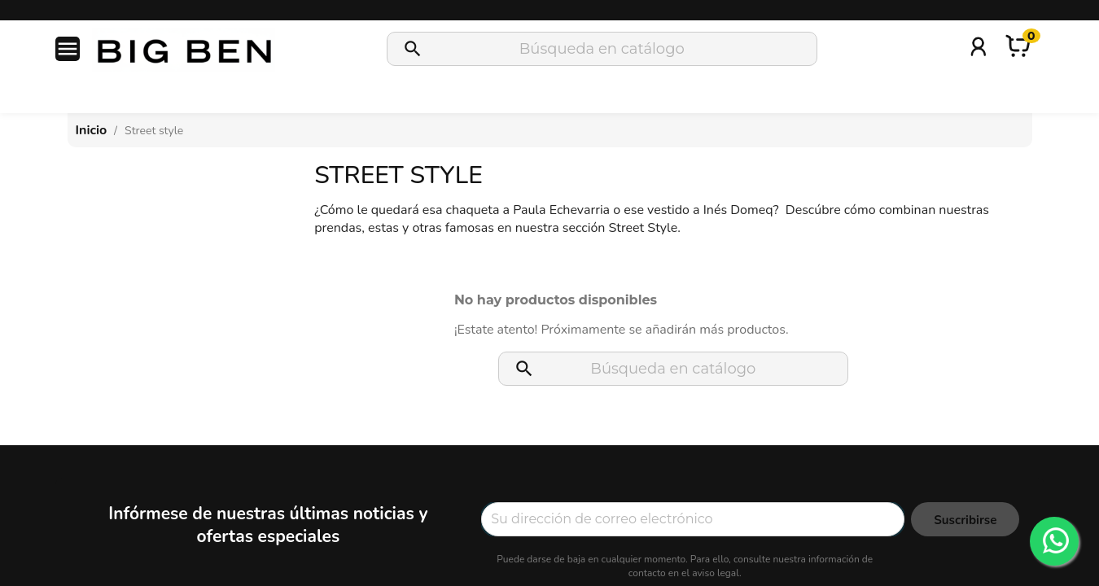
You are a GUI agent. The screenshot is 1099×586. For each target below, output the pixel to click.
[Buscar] (602, 49)
